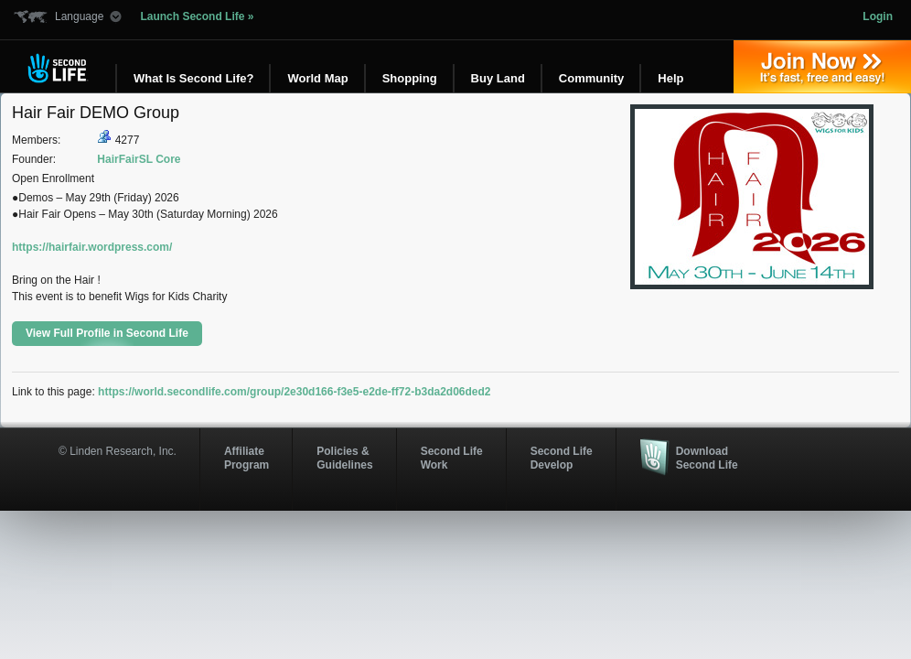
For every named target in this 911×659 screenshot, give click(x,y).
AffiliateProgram (246, 457)
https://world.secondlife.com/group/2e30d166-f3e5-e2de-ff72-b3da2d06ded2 (294, 391)
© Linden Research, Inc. (118, 451)
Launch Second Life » (196, 16)
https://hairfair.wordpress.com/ (92, 247)
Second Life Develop (562, 457)
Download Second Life (707, 457)
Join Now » (822, 66)
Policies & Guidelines (344, 457)
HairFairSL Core (138, 159)
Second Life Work (452, 457)
